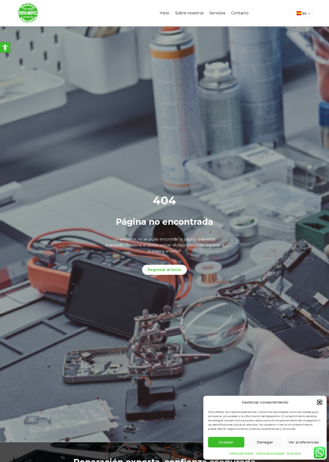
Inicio (164, 13)
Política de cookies (241, 453)
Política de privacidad (270, 453)
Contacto (240, 13)
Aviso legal (294, 453)
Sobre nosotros (189, 13)
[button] (5, 47)
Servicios (217, 13)
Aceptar (226, 442)
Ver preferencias (303, 442)
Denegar (265, 442)
